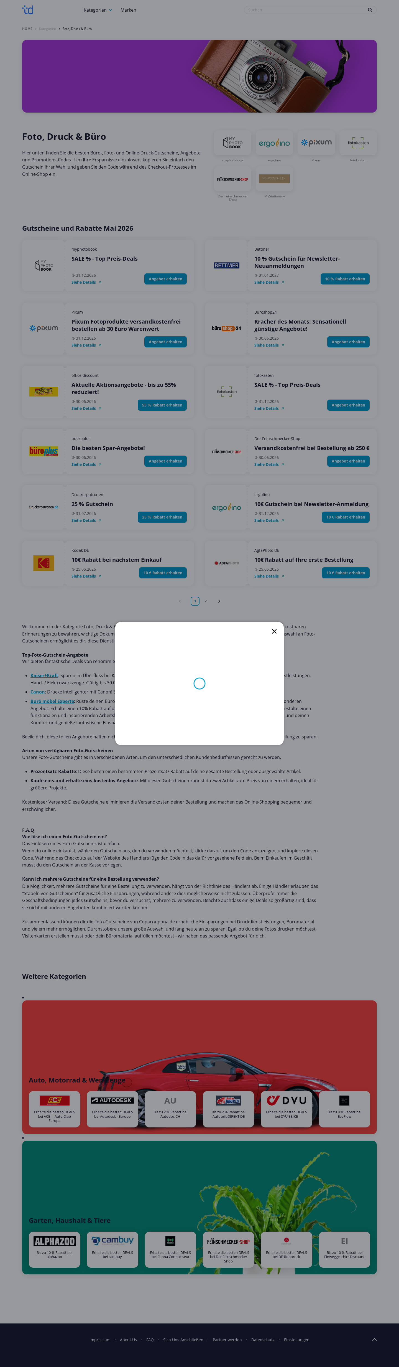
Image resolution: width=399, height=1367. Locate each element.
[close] (274, 631)
